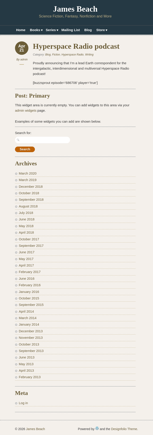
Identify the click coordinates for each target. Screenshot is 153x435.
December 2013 (31, 331)
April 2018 (26, 232)
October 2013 (29, 344)
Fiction (56, 54)
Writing (89, 54)
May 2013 (26, 364)
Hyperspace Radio (73, 54)
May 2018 (26, 226)
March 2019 (27, 180)
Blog (88, 30)
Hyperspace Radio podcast (76, 46)
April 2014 (26, 311)
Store (101, 30)
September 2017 (31, 245)
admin (24, 59)
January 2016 (29, 292)
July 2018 (26, 213)
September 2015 (31, 305)
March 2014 (27, 318)
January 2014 (29, 324)
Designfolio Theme (124, 429)
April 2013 (26, 370)
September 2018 (31, 199)
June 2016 (26, 278)
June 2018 (26, 219)
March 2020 (27, 173)
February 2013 (30, 377)
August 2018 (28, 206)
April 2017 (26, 265)
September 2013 (31, 351)
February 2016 (30, 285)
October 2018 (29, 193)
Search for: (23, 133)
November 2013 (31, 337)
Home (21, 30)
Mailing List (71, 30)
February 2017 (30, 272)
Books (35, 30)
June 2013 (26, 357)
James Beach (75, 8)
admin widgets (25, 110)
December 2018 (31, 186)
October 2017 (29, 239)
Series (51, 30)
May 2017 (26, 259)
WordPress (97, 428)
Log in (23, 403)
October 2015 (29, 298)
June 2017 (26, 252)
